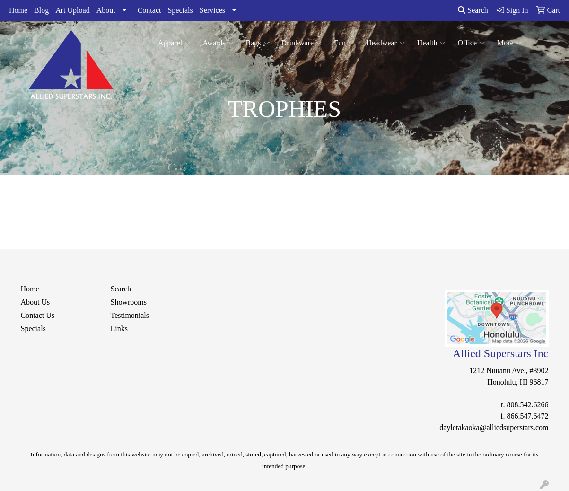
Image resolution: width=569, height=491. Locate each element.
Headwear (385, 43)
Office (471, 43)
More (509, 43)
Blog (41, 10)
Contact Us (38, 315)
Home (18, 10)
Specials (180, 10)
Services (212, 10)
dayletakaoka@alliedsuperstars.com (493, 427)
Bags (257, 43)
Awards (217, 43)
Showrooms (129, 302)
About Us (35, 302)
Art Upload (72, 10)
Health (431, 43)
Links (119, 328)
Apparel (174, 43)
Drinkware (301, 43)
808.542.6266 (528, 405)
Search (473, 10)
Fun (344, 43)
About (105, 10)
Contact (149, 10)
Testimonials (130, 315)
